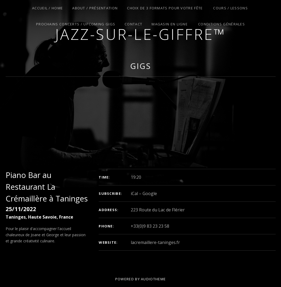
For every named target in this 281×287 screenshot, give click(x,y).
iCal (134, 193)
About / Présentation (95, 8)
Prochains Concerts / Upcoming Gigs (75, 24)
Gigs (140, 66)
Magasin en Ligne (170, 24)
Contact (133, 24)
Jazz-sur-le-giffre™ (140, 34)
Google (150, 193)
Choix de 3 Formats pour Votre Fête (165, 8)
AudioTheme (153, 279)
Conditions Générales (221, 24)
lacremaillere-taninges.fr (155, 242)
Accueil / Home (47, 8)
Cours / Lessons (230, 8)
